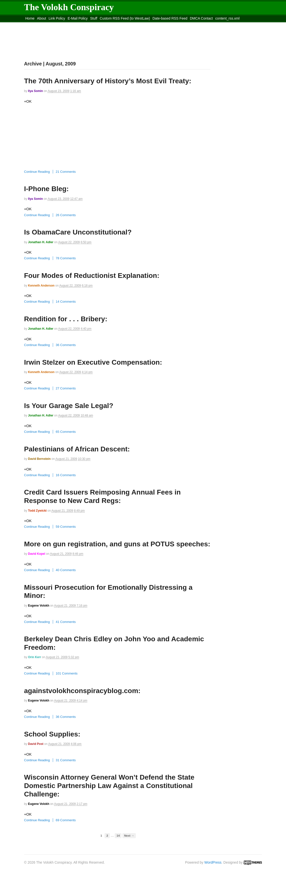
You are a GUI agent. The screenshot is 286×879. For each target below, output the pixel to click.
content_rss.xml (227, 18)
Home (29, 18)
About (41, 18)
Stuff (93, 18)
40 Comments (66, 570)
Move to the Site (51, 25)
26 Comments (66, 215)
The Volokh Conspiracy (69, 7)
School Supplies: (52, 734)
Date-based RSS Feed (169, 18)
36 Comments (66, 345)
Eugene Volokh (38, 605)
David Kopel (36, 554)
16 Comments (66, 475)
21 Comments (66, 172)
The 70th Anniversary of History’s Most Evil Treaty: (107, 81)
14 (118, 835)
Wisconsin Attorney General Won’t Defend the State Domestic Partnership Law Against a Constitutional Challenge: (109, 785)
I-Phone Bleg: (46, 189)
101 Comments (67, 673)
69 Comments (66, 820)
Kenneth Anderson (41, 285)
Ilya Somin (35, 91)
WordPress (213, 862)
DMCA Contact (201, 18)
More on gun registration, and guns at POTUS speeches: (117, 544)
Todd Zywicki (37, 510)
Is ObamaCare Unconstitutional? (78, 232)
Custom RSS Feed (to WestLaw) (125, 18)
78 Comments (66, 258)
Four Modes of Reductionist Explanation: (91, 275)
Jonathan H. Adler (40, 242)
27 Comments (66, 388)
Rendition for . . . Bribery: (65, 319)
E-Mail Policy (78, 18)
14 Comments (66, 301)
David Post (35, 744)
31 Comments (66, 760)
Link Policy (57, 18)
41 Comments (66, 622)
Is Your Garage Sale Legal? (68, 406)
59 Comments (66, 526)
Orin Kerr (34, 657)
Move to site (96, 25)
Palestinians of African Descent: (77, 449)
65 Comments (66, 432)
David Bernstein (39, 459)
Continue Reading (37, 172)
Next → (129, 835)
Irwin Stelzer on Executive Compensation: (93, 362)
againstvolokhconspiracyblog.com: (82, 691)
